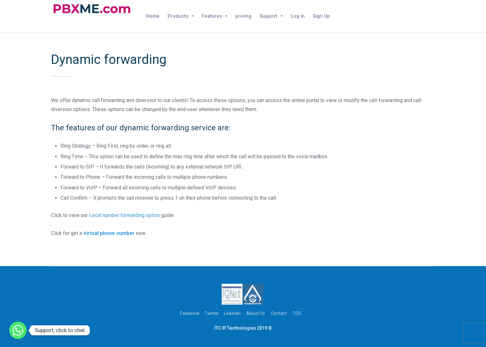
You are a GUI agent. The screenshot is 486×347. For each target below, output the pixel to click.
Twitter (211, 313)
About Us (255, 313)
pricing (243, 16)
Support (268, 16)
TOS (296, 313)
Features (212, 16)
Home (153, 16)
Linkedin (232, 313)
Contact (279, 313)
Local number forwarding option (124, 215)
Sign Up (321, 16)
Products (178, 16)
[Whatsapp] (18, 330)
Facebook (190, 313)
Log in (298, 16)
